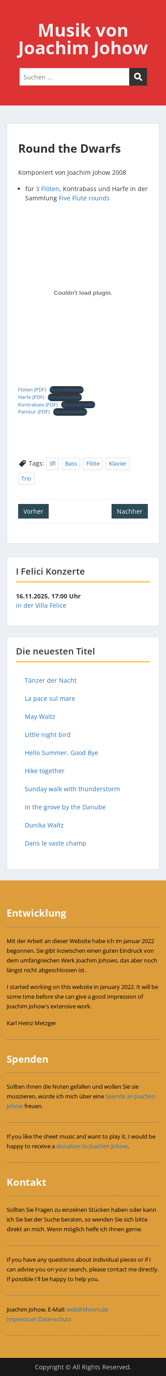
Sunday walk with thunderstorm (72, 789)
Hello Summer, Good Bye (61, 752)
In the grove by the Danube (65, 807)
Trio (26, 478)
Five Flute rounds (84, 198)
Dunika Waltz (44, 825)
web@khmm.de (87, 1309)
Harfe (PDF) (31, 397)
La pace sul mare (50, 698)
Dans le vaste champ (55, 843)
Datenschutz (54, 1319)
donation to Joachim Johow (91, 1146)
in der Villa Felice (41, 605)
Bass (71, 463)
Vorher (33, 511)
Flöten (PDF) (32, 389)
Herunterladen (67, 389)
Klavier (118, 463)
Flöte (93, 463)
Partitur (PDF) (34, 411)
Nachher (130, 511)
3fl (52, 463)
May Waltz (40, 716)
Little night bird (48, 734)
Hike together (45, 771)
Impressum (22, 1319)
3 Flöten (47, 188)
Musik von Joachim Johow (83, 39)
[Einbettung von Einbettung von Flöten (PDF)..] (83, 293)
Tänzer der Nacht (51, 680)
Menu (16, 15)
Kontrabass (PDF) (38, 404)
